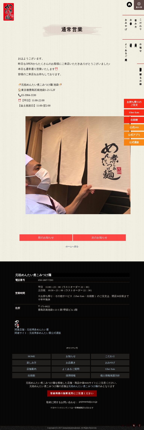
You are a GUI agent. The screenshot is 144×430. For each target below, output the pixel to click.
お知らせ (141, 46)
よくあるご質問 (126, 50)
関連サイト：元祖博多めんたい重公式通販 (38, 333)
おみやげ (126, 23)
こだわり (141, 23)
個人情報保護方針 (110, 375)
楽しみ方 (136, 21)
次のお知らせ (99, 237)
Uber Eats (110, 369)
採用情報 (131, 43)
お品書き (131, 21)
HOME (31, 356)
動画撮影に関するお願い (141, 75)
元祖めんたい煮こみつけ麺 (83, 386)
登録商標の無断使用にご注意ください (72, 393)
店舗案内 (136, 43)
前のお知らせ (46, 237)
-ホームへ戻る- (72, 246)
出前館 (31, 375)
